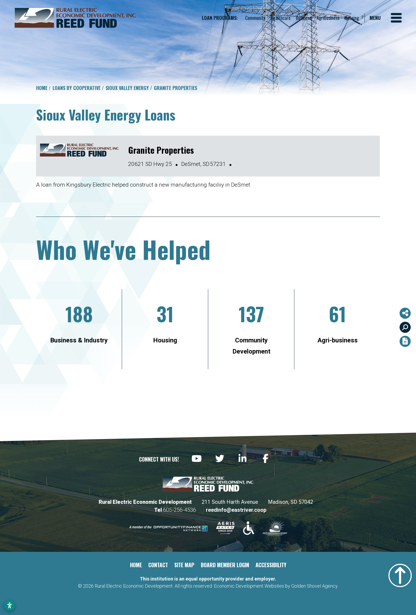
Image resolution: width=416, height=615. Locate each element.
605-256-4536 (180, 510)
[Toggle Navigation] (386, 18)
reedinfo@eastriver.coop (236, 510)
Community (255, 17)
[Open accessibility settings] (9, 605)
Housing (352, 17)
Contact (158, 565)
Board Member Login (225, 565)
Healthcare (281, 17)
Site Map (184, 565)
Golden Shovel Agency (314, 586)
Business (303, 17)
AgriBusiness (328, 17)
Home (136, 565)
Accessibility (270, 565)
